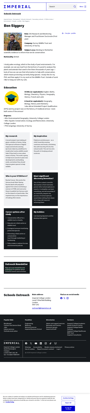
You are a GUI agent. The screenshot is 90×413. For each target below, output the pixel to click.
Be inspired (16, 19)
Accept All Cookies (68, 408)
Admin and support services (55, 374)
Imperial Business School (33, 380)
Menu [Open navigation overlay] (83, 6)
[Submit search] (74, 6)
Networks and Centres (53, 376)
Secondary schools (37, 19)
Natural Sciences (30, 378)
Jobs (5, 378)
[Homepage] (25, 7)
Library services (9, 380)
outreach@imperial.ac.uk (41, 359)
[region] (45, 403)
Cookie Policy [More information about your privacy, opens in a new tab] (10, 402)
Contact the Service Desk (12, 376)
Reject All (68, 403)
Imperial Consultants (74, 386)
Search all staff (51, 380)
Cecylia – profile (16, 21)
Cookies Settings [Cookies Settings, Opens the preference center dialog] (68, 398)
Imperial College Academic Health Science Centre (76, 375)
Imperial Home (8, 19)
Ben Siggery (26, 21)
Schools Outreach (12, 13)
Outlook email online (11, 382)
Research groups (51, 378)
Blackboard (7, 374)
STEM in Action (48, 19)
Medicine (28, 376)
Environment (7, 21)
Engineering (29, 374)
